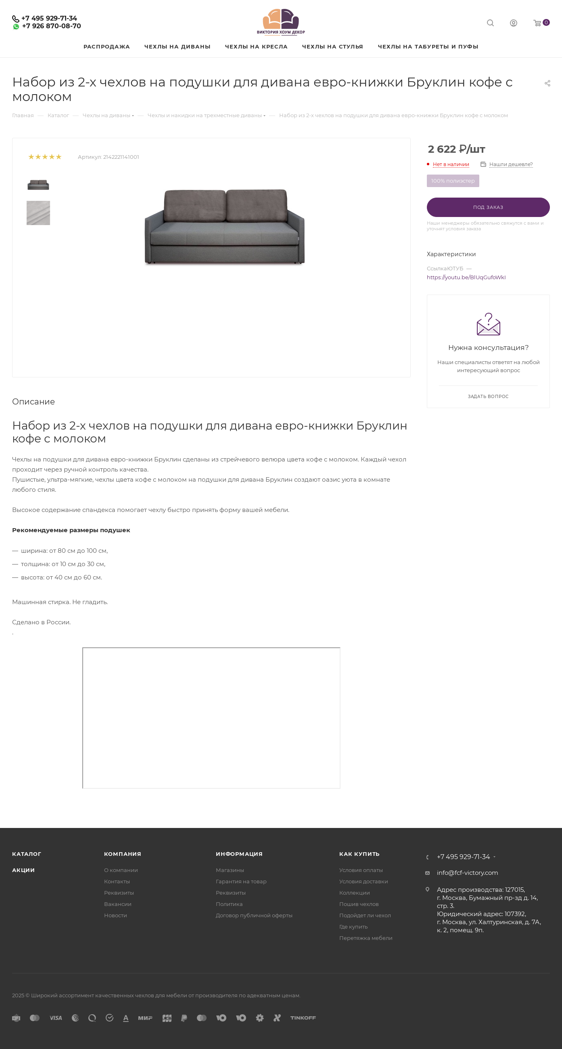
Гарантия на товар (241, 881)
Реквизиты (119, 892)
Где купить (353, 926)
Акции (23, 870)
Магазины (230, 870)
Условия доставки (363, 881)
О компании (121, 870)
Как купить (359, 854)
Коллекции (354, 892)
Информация (239, 854)
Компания (123, 854)
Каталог (27, 854)
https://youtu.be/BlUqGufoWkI (466, 277)
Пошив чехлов (359, 904)
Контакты (117, 881)
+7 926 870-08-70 (51, 26)
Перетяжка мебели (366, 938)
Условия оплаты (361, 870)
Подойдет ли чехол (365, 915)
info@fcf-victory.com (467, 872)
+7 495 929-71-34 (49, 18)
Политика (229, 904)
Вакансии (118, 904)
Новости (115, 915)
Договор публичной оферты (254, 915)
